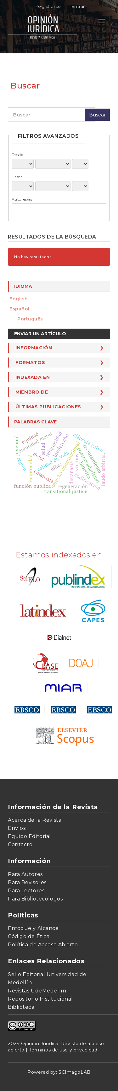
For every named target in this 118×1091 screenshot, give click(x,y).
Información (33, 348)
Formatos (30, 362)
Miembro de (31, 392)
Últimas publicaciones (48, 407)
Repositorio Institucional (40, 999)
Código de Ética (28, 936)
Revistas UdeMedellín (37, 991)
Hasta (17, 177)
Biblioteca (21, 1007)
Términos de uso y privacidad (63, 1050)
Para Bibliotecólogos (35, 899)
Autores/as (22, 199)
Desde (17, 154)
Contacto (20, 844)
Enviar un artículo (40, 333)
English (18, 299)
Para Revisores (27, 882)
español (19, 309)
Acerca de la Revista (34, 820)
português (30, 319)
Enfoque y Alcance (33, 928)
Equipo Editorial (29, 836)
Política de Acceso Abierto (43, 945)
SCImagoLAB (75, 1072)
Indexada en (32, 377)
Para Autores (25, 874)
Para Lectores (26, 891)
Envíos (16, 828)
